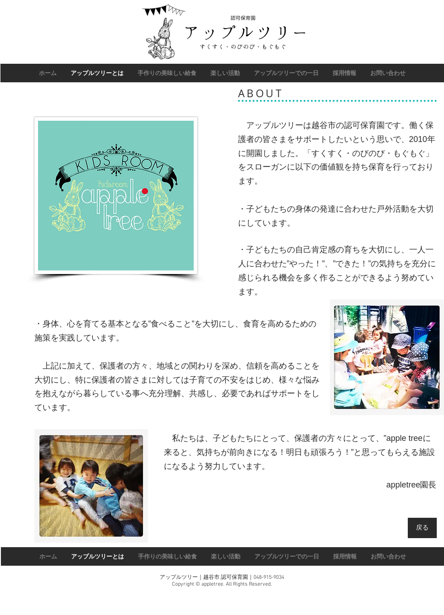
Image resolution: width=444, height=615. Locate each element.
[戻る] (422, 528)
